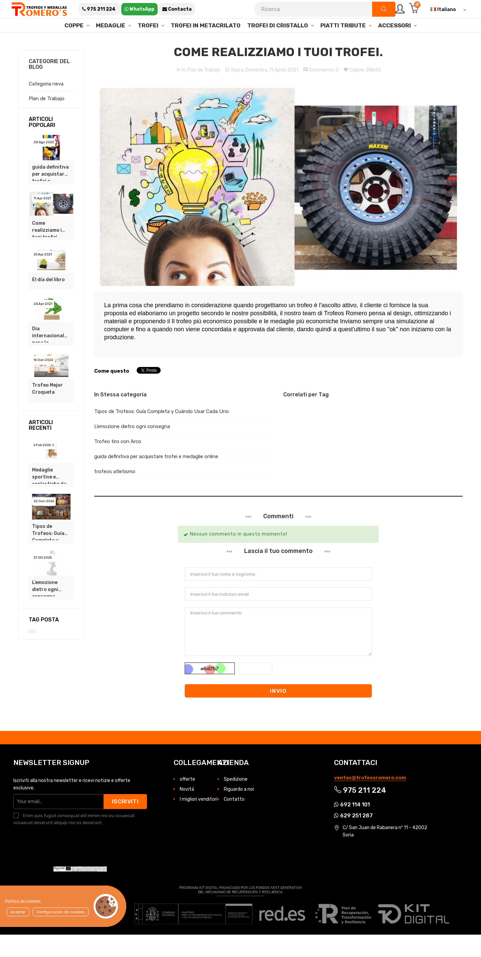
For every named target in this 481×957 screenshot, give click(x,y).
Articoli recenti (41, 447)
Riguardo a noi (239, 811)
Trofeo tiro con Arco (117, 464)
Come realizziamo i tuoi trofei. (47, 251)
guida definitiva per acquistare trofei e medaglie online (50, 195)
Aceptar (18, 912)
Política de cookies (23, 901)
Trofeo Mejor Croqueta (47, 411)
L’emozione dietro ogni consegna (45, 610)
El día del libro (48, 302)
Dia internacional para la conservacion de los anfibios (49, 356)
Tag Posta (44, 642)
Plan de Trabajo (203, 92)
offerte (187, 801)
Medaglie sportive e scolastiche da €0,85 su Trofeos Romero (49, 498)
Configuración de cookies (60, 912)
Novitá (187, 811)
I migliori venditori (198, 821)
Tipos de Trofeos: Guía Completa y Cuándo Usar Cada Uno (48, 554)
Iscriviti (125, 823)
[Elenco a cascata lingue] (447, 9)
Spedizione (236, 801)
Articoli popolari (42, 144)
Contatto (234, 821)
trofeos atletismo (114, 494)
